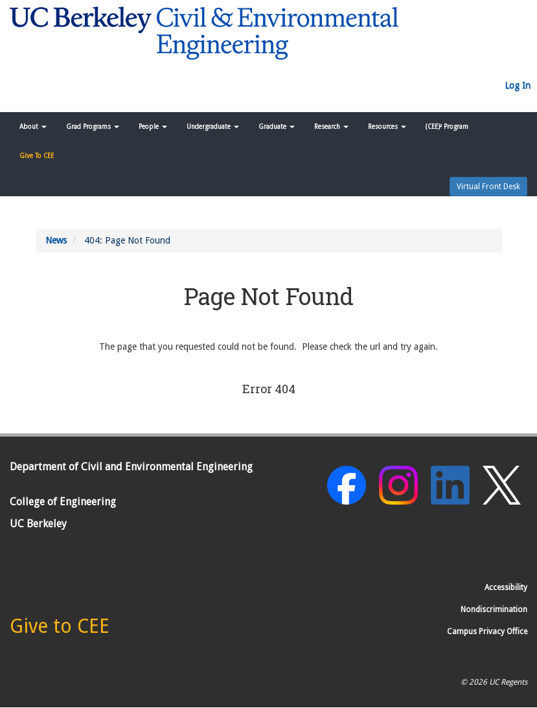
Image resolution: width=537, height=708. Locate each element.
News (56, 240)
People (153, 126)
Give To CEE (36, 155)
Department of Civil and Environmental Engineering (131, 467)
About (33, 126)
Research (331, 126)
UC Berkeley (38, 524)
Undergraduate (213, 126)
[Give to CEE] (59, 629)
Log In (518, 85)
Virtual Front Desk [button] (488, 186)
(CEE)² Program (447, 126)
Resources (387, 126)
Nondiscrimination (494, 609)
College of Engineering (63, 502)
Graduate (276, 126)
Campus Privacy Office (487, 631)
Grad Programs (92, 126)
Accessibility (506, 587)
